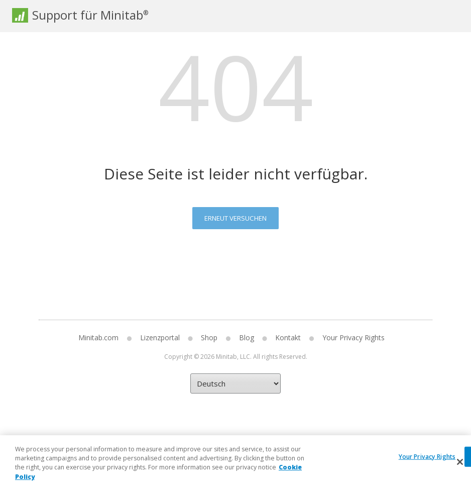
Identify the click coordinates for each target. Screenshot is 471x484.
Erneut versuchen (235, 218)
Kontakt (288, 337)
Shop (209, 337)
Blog (246, 337)
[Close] (460, 467)
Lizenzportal (160, 337)
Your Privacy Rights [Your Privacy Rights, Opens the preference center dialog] (427, 462)
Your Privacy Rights (353, 337)
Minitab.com (98, 337)
